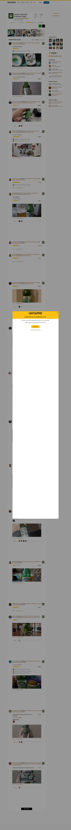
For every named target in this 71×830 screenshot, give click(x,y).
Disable (35, 326)
